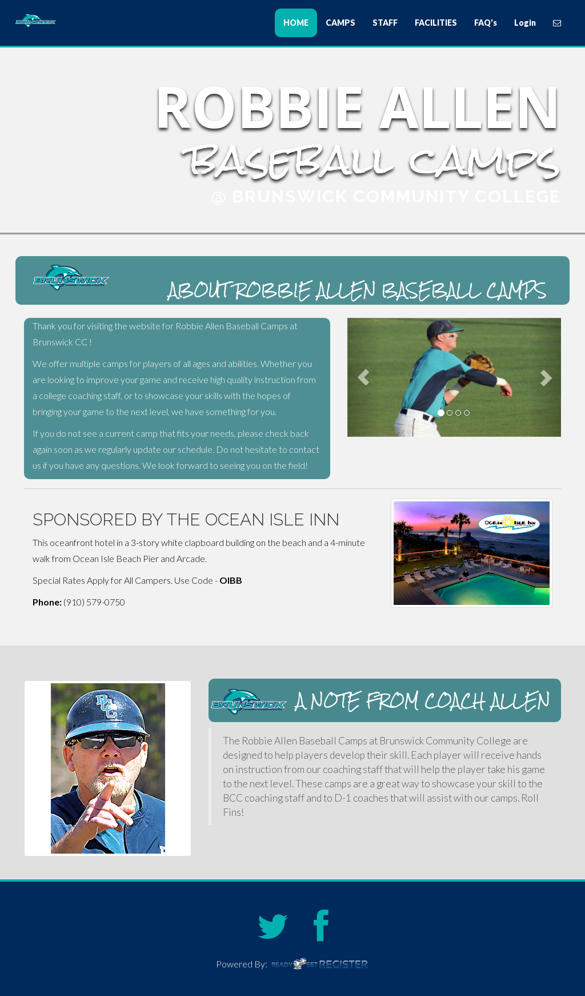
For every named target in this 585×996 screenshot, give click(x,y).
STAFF (385, 22)
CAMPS (340, 22)
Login (525, 22)
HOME (295, 22)
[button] (363, 377)
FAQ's (485, 22)
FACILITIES (436, 22)
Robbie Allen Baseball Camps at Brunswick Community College (86, 21)
